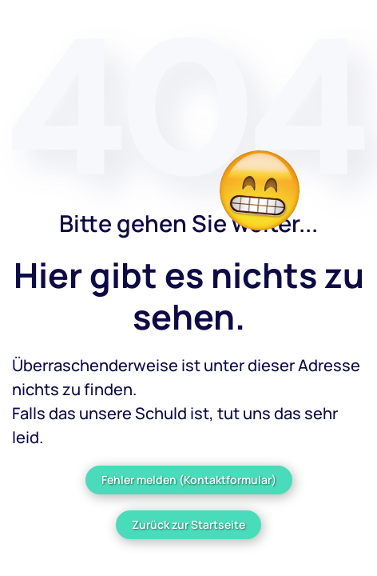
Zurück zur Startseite (188, 524)
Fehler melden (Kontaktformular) (188, 479)
